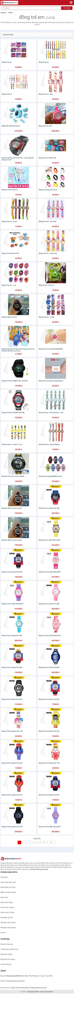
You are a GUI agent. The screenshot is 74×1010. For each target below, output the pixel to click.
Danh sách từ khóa (7, 912)
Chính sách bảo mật (8, 882)
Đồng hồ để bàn (6, 954)
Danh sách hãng (6, 902)
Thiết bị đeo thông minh (9, 949)
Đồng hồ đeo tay (7, 944)
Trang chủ (3, 12)
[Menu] (71, 2)
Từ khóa (10, 12)
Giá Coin (44, 988)
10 (51, 842)
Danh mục (4, 897)
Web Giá (38, 988)
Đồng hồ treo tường (8, 959)
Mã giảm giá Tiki (7, 917)
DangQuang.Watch (33, 991)
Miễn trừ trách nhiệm (8, 892)
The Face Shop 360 (21, 988)
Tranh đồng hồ (6, 964)
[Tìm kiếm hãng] (31, 8)
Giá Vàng (31, 988)
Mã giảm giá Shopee (8, 928)
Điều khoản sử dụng (8, 887)
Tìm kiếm (66, 8)
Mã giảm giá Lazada (8, 923)
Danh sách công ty (7, 907)
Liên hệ (3, 933)
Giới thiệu (4, 877)
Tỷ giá (13, 988)
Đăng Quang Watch (46, 991)
